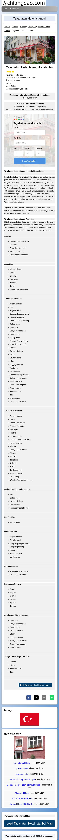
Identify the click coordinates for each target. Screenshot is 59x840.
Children (39, 148)
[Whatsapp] (52, 697)
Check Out (17, 138)
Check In (17, 127)
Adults (27, 148)
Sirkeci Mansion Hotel (22, 799)
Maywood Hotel (22, 793)
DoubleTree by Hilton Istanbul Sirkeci (24, 785)
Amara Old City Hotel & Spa (22, 779)
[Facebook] (28, 697)
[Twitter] (36, 697)
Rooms (16, 148)
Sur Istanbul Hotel (22, 763)
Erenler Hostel (22, 768)
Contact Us (14, 9)
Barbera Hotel (22, 774)
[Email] (44, 697)
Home (6, 9)
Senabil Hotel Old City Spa (22, 804)
